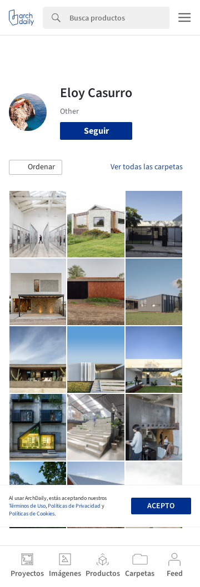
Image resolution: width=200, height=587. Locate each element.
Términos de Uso (27, 506)
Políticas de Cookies (31, 514)
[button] (35, 167)
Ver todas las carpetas (147, 167)
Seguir (96, 131)
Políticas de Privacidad (74, 506)
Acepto (160, 506)
